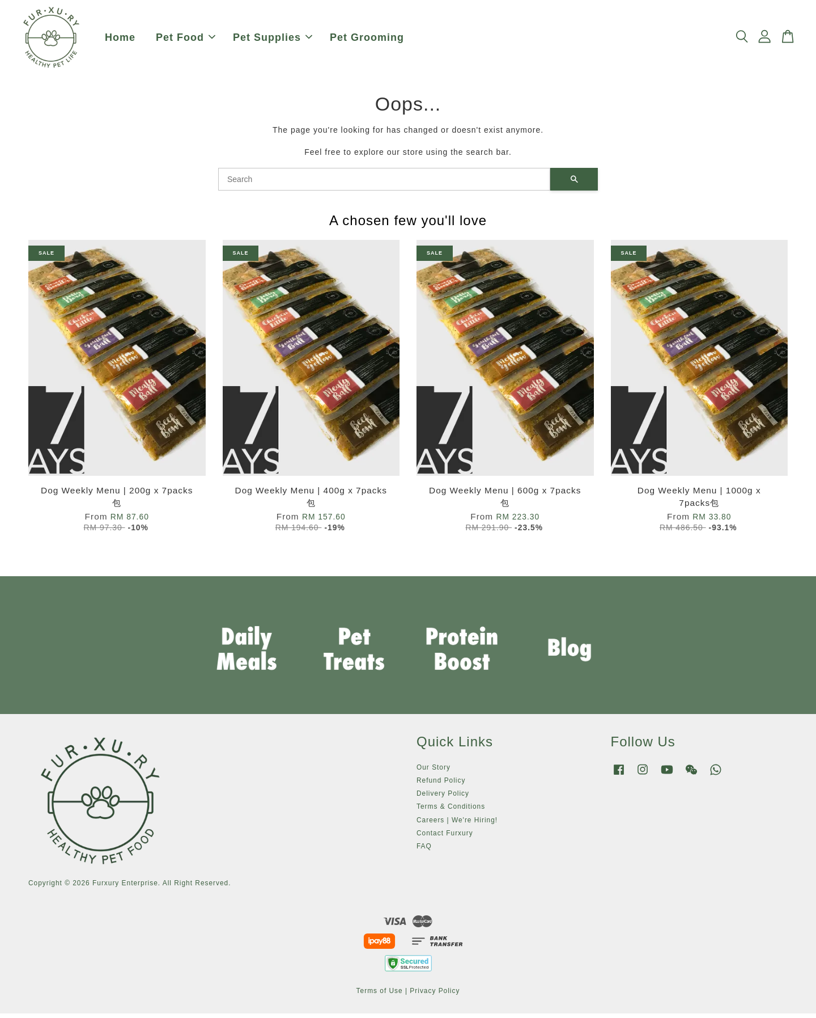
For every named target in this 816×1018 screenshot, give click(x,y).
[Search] (384, 183)
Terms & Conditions (450, 811)
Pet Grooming (367, 39)
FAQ (424, 851)
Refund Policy (440, 785)
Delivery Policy (442, 798)
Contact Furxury (444, 837)
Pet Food (185, 39)
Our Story (433, 771)
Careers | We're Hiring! (457, 824)
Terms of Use (379, 995)
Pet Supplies (272, 39)
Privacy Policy (435, 995)
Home (120, 39)
